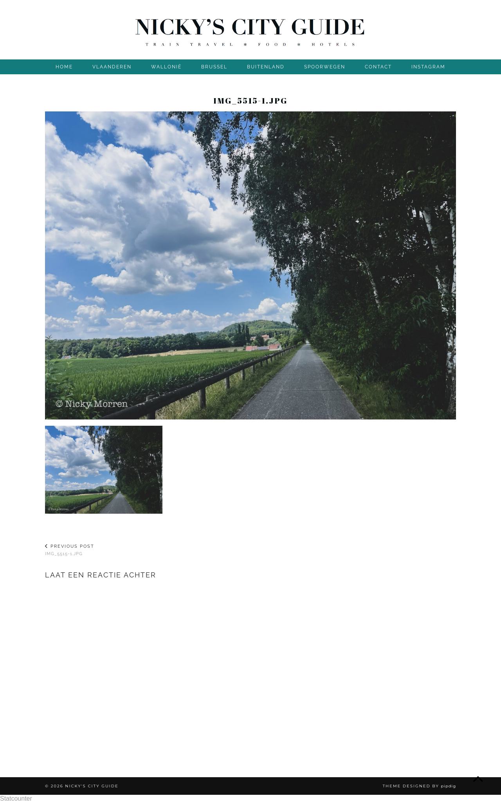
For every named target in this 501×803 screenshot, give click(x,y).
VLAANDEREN (112, 67)
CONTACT (378, 67)
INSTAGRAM (428, 67)
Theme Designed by (419, 786)
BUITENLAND (266, 67)
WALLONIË (166, 67)
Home (64, 67)
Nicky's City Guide (91, 786)
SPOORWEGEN (324, 67)
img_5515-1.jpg (69, 550)
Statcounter (16, 798)
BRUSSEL (214, 67)
